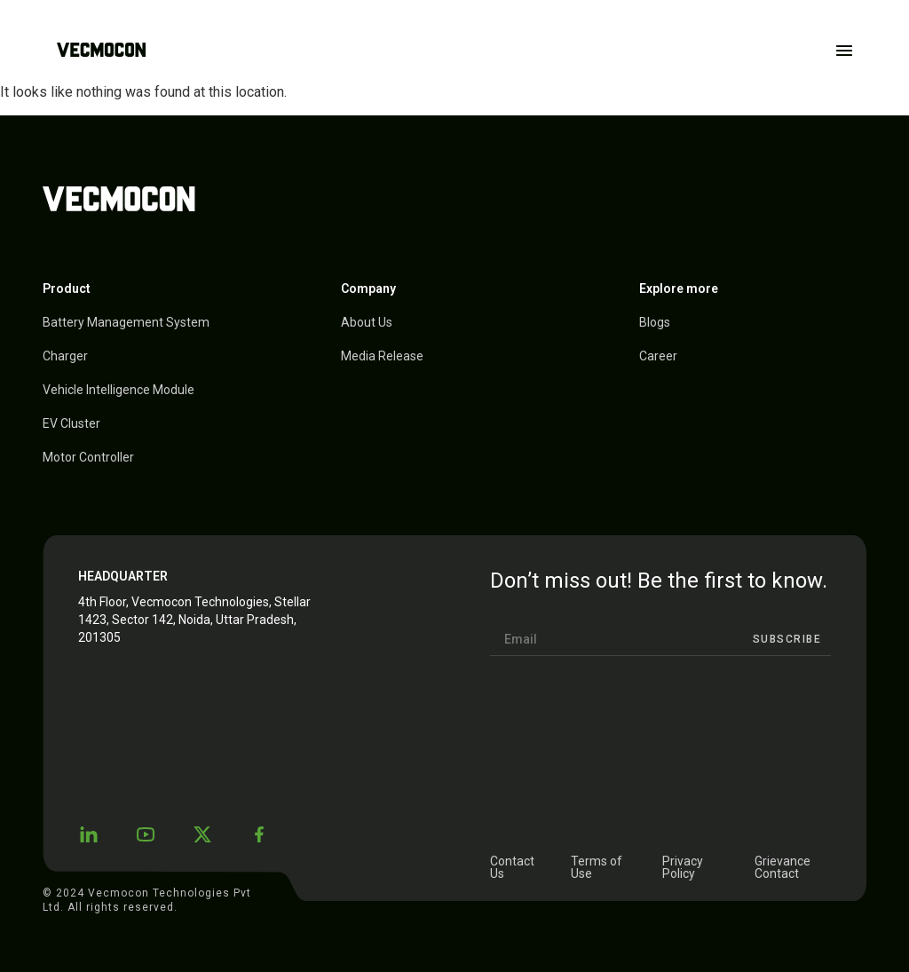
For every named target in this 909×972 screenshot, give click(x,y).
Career (658, 356)
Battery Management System (126, 322)
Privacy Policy (682, 867)
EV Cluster (71, 423)
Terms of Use (596, 867)
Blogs (654, 322)
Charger (65, 356)
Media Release (382, 356)
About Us (366, 322)
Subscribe (787, 639)
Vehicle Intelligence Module (118, 390)
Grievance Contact (782, 867)
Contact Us (512, 867)
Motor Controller (88, 457)
